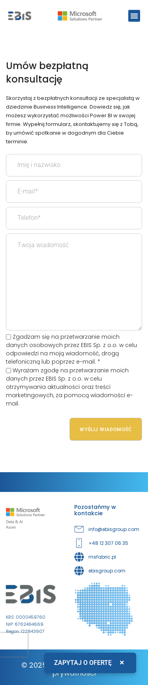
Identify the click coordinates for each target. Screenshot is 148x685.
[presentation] (14, 645)
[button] (134, 16)
